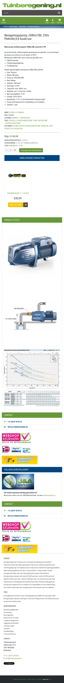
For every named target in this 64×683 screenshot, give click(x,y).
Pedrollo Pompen (16, 112)
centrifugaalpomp (12, 123)
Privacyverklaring (9, 634)
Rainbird (48, 562)
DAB (21, 599)
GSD (50, 679)
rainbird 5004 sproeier (46, 576)
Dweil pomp (16, 601)
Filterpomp (52, 599)
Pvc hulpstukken (35, 585)
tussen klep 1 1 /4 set (18, 193)
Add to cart (19, 204)
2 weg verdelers (31, 570)
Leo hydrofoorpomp (44, 579)
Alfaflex (39, 596)
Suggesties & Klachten (11, 623)
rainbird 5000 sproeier (30, 576)
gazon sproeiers (29, 599)
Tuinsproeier (21, 562)
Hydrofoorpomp (9, 565)
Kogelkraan (16, 570)
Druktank (41, 568)
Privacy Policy (31, 679)
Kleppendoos (40, 599)
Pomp (35, 120)
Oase (22, 596)
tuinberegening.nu (49, 495)
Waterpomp (41, 562)
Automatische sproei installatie (43, 587)
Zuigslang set (27, 587)
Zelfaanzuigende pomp (47, 565)
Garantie (7, 629)
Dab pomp (34, 565)
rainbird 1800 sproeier (29, 579)
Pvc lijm (22, 570)
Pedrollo (13, 120)
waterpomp (43, 120)
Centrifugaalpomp (10, 568)
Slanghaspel (9, 596)
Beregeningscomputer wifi (33, 573)
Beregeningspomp (25, 120)
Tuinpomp (33, 568)
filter (54, 596)
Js (4, 596)
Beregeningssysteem (23, 565)
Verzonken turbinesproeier (13, 587)
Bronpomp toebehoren (12, 585)
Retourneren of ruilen (11, 618)
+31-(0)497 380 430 (12, 656)
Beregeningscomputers (12, 599)
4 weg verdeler (42, 570)
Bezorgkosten (8, 615)
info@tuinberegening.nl (13, 658)
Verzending (8, 612)
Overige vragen (9, 626)
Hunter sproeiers (18, 573)
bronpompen (47, 596)
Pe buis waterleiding (48, 585)
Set (46, 599)
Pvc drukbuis (24, 585)
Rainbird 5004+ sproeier (12, 579)
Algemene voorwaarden (19, 679)
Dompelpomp (31, 562)
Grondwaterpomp (23, 568)
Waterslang (8, 570)
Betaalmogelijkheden (11, 610)
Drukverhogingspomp (47, 582)
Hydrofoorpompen (32, 582)
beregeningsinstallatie (51, 568)
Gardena (17, 596)
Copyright (38, 679)
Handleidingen (9, 631)
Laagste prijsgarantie (11, 620)
